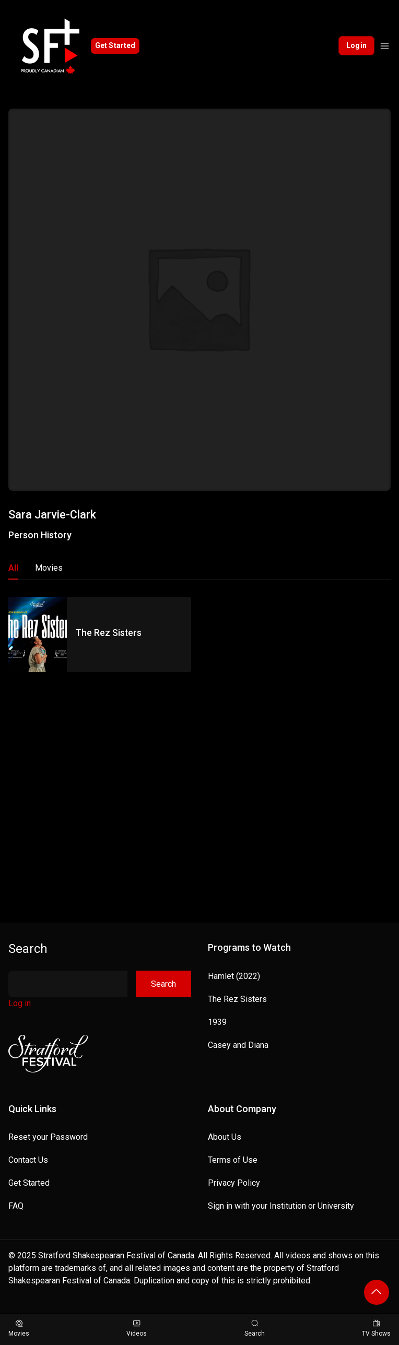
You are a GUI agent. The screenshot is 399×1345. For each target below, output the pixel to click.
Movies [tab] (49, 568)
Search (28, 948)
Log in (19, 1003)
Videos (136, 1328)
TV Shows (376, 1328)
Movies (18, 1328)
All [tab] (13, 568)
